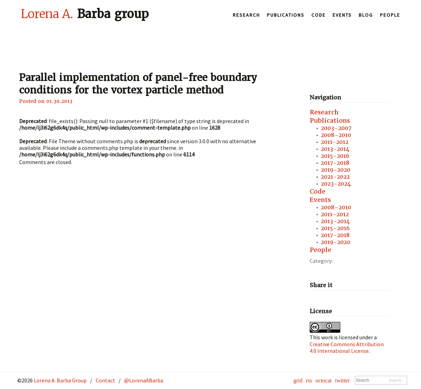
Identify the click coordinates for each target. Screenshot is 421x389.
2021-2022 (335, 176)
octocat (324, 380)
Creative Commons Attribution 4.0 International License (347, 347)
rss (309, 380)
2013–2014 (335, 221)
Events (342, 15)
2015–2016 (335, 228)
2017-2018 (335, 163)
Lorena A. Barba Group (60, 380)
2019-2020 (335, 169)
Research (246, 15)
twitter (342, 380)
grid (297, 380)
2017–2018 (335, 235)
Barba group (85, 13)
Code (318, 15)
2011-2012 (334, 142)
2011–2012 (335, 214)
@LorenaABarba (143, 380)
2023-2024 (336, 183)
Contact (105, 380)
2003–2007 (336, 128)
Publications (285, 15)
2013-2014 (335, 149)
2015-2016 (335, 156)
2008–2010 (336, 135)
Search (395, 380)
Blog (366, 15)
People (390, 15)
